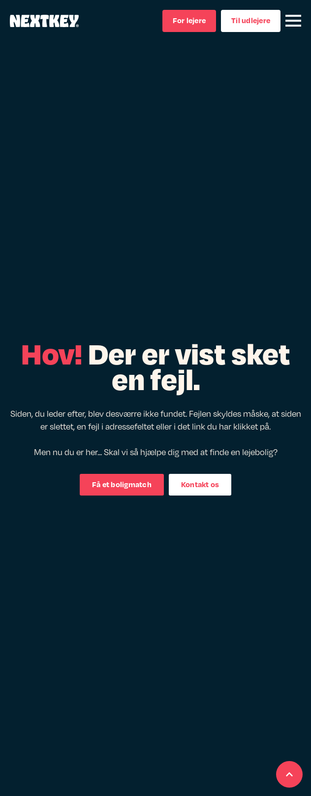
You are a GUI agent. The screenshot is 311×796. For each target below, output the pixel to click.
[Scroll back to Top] (289, 774)
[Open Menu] (293, 21)
